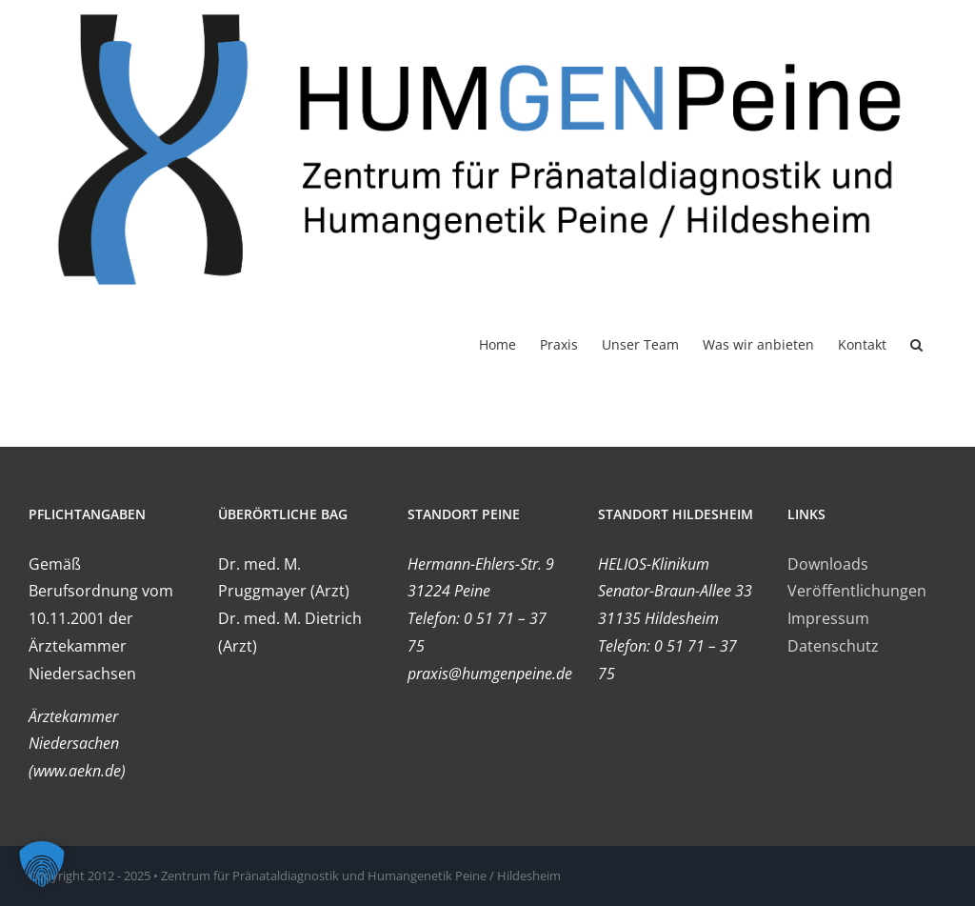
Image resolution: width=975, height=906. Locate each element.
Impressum (828, 619)
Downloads (827, 564)
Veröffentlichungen (856, 591)
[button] (916, 344)
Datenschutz (833, 645)
